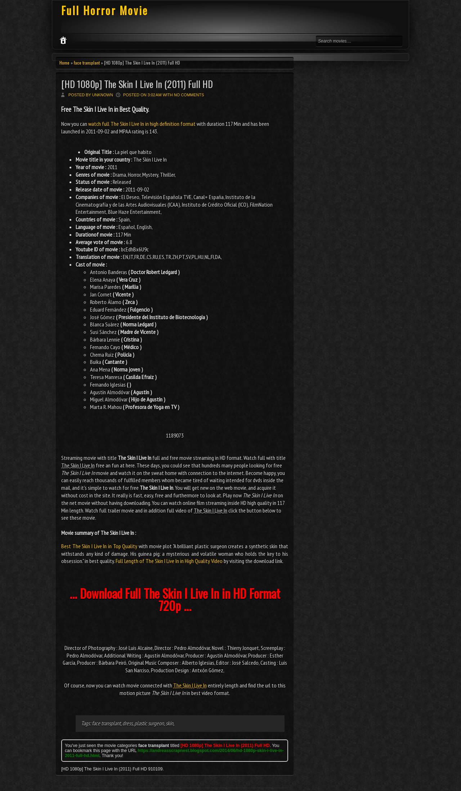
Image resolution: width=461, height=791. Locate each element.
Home (64, 63)
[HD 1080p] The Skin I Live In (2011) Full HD (137, 84)
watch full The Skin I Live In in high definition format (142, 123)
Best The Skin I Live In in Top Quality (99, 546)
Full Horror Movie (104, 10)
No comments (189, 95)
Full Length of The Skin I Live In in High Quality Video (169, 560)
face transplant (87, 63)
